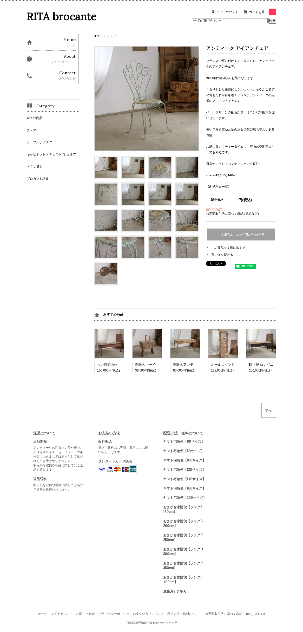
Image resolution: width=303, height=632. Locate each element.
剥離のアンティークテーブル (195, 364)
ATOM (260, 614)
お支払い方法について (148, 614)
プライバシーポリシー (113, 614)
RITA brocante (61, 16)
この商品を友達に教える (228, 248)
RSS (249, 614)
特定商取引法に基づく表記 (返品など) (232, 214)
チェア (111, 36)
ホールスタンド (223, 364)
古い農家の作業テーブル (115, 364)
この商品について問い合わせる (241, 235)
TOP (97, 36)
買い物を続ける (222, 255)
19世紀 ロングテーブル (266, 364)
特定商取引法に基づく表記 (223, 614)
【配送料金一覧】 (218, 186)
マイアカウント (227, 12)
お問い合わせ (85, 614)
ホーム (43, 614)
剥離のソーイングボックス (155, 364)
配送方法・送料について (184, 614)
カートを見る (262, 12)
